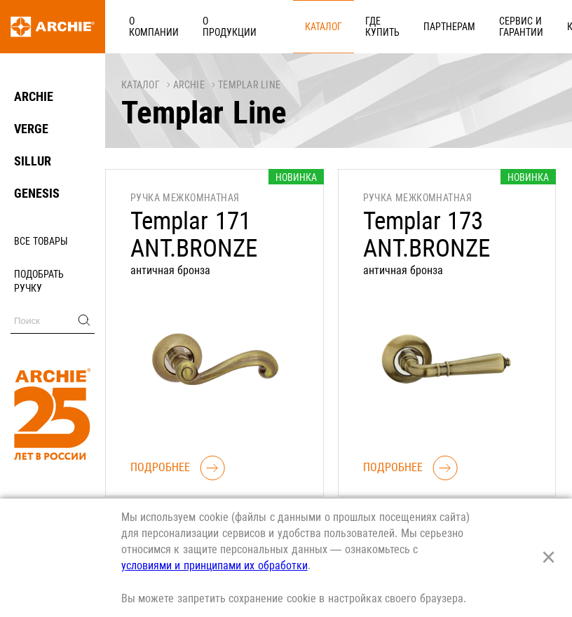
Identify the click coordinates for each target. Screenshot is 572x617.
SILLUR (32, 161)
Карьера (477, 26)
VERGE (31, 128)
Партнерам (356, 26)
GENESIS (37, 193)
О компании (146, 26)
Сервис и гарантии (412, 26)
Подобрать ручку (39, 281)
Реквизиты (530, 26)
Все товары (41, 241)
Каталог (260, 26)
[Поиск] (52, 320)
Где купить (304, 26)
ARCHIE (33, 96)
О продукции (206, 26)
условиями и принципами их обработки (214, 565)
